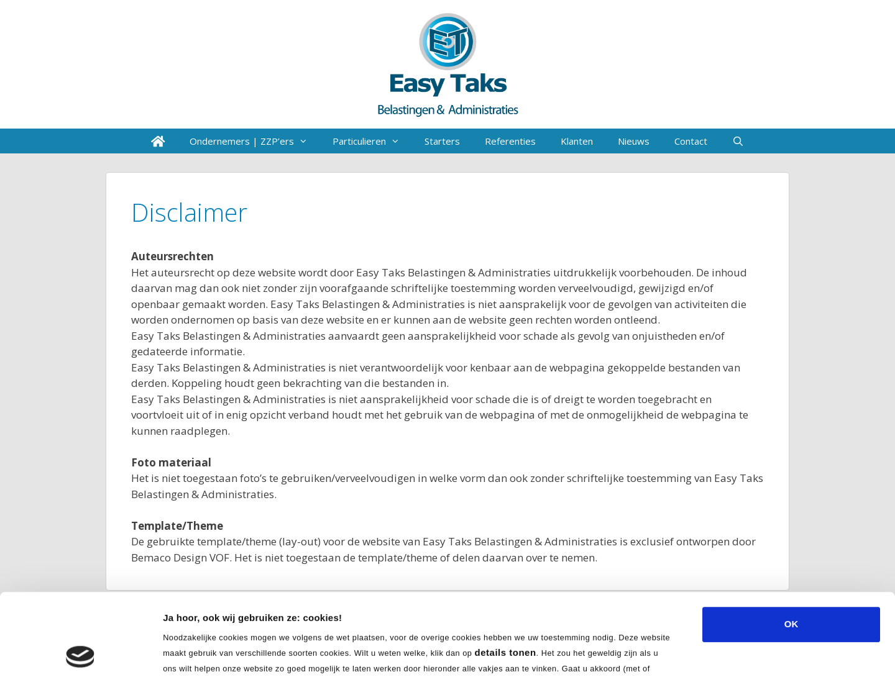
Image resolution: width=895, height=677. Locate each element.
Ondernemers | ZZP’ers (255, 141)
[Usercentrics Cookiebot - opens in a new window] (80, 652)
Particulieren (372, 141)
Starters (442, 141)
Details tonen (671, 652)
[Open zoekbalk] (738, 141)
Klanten (577, 141)
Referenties (510, 141)
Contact (690, 141)
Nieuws (633, 141)
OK (791, 542)
